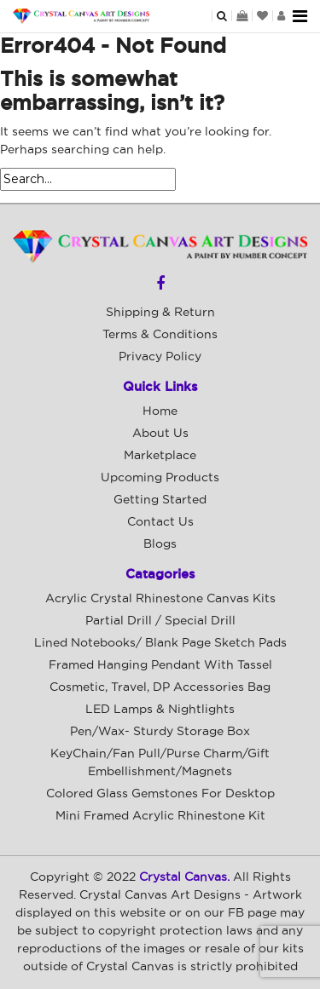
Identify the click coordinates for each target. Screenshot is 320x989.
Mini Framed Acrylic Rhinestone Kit (160, 816)
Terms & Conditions (160, 335)
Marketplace (160, 456)
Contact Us (160, 522)
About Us (160, 434)
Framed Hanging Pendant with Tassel (160, 665)
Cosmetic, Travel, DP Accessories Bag (160, 687)
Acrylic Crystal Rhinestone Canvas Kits (160, 599)
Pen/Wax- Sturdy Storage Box (160, 732)
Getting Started (160, 500)
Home (160, 411)
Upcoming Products (160, 478)
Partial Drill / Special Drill (160, 621)
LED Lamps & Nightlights (160, 710)
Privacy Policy (160, 357)
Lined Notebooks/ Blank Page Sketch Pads (160, 643)
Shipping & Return (160, 313)
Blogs (160, 544)
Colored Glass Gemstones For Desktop (160, 794)
